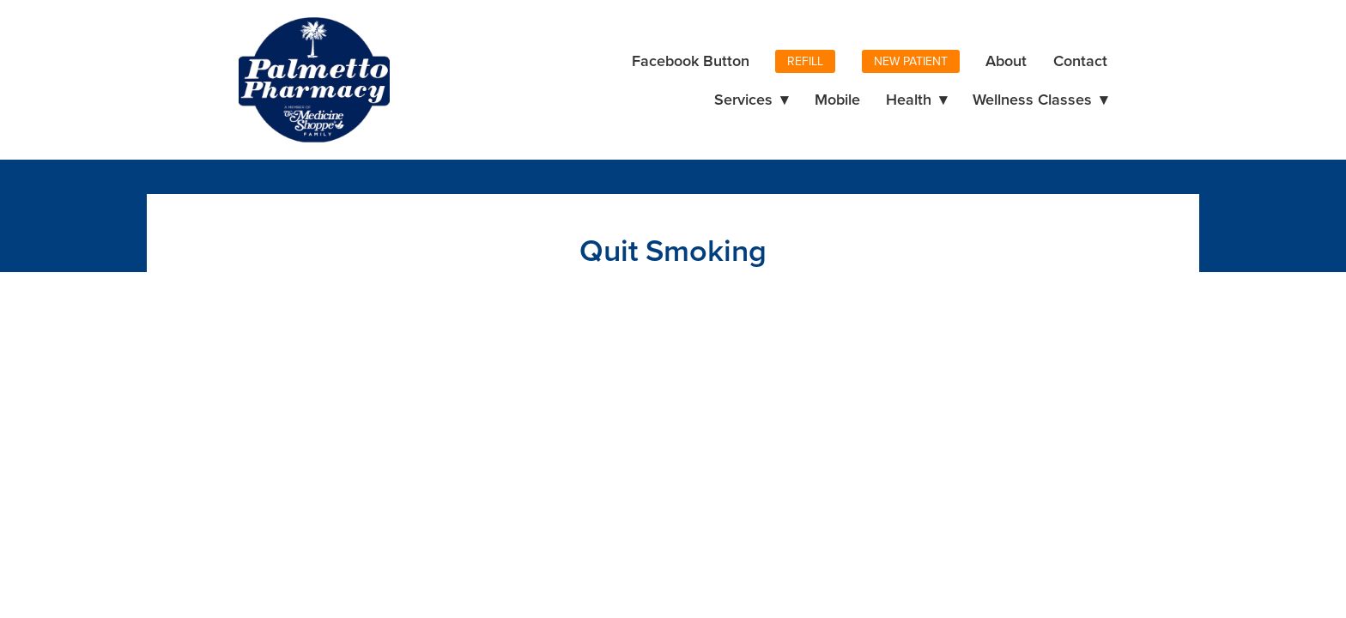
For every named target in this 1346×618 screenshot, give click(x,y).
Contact (1080, 60)
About (1006, 60)
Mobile (837, 99)
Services (751, 99)
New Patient (911, 61)
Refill (805, 61)
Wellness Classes (1040, 99)
